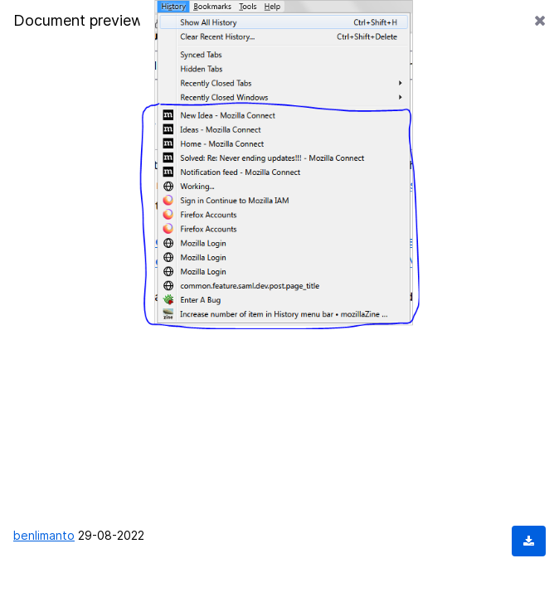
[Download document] (529, 541)
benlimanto (44, 535)
